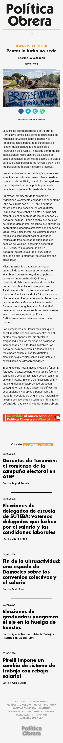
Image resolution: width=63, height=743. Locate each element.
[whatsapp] (42, 111)
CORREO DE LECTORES (19, 712)
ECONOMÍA (50, 705)
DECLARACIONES (25, 715)
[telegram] (35, 111)
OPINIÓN (42, 715)
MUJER (37, 705)
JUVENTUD (44, 708)
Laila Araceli (37, 58)
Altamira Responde (31, 718)
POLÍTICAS (20, 702)
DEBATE (38, 712)
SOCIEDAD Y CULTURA (24, 708)
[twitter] (28, 111)
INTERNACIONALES (39, 702)
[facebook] (21, 111)
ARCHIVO (50, 712)
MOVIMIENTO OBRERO (31, 46)
